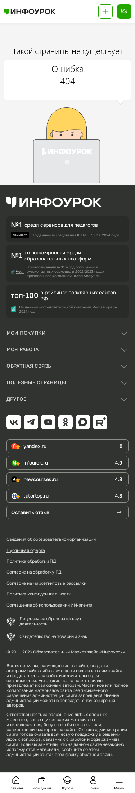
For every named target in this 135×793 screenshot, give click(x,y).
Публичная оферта (25, 550)
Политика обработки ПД (31, 561)
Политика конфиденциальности (38, 594)
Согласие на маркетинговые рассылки (46, 583)
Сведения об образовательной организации (51, 539)
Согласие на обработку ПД (34, 572)
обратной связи (96, 754)
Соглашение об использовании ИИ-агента (49, 605)
